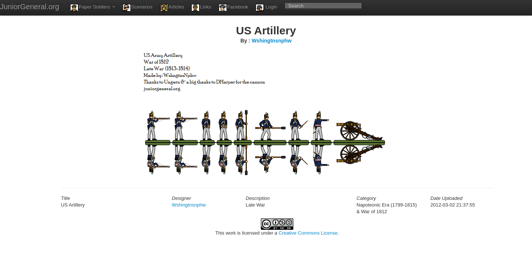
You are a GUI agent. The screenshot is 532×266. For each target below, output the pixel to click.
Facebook (233, 7)
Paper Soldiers (92, 7)
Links (201, 7)
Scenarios (138, 7)
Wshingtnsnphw (271, 41)
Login (266, 7)
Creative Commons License (308, 233)
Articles (172, 7)
